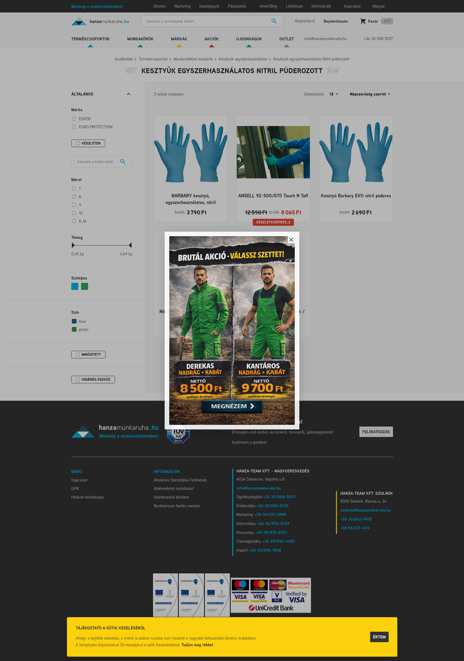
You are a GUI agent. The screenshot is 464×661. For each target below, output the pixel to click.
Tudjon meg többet (197, 644)
